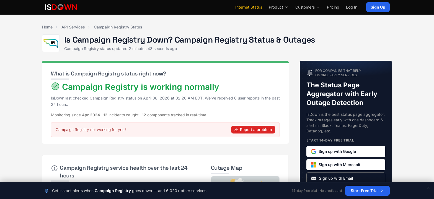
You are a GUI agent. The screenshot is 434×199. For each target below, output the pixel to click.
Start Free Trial (367, 190)
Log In (351, 7)
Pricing (333, 7)
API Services (73, 27)
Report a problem (253, 129)
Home (47, 27)
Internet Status (248, 7)
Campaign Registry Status (118, 27)
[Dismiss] (428, 188)
